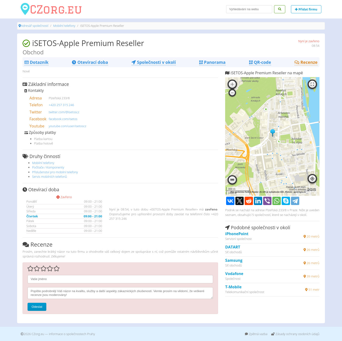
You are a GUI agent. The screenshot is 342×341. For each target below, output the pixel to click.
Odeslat (37, 306)
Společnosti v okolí (154, 62)
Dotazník (36, 62)
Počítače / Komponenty (48, 167)
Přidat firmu (306, 9)
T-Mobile (233, 287)
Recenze (306, 62)
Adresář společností (34, 25)
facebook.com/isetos (63, 119)
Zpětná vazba (256, 334)
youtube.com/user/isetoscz (67, 126)
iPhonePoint (236, 233)
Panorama (212, 62)
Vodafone (234, 273)
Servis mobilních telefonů (49, 176)
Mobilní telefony (64, 25)
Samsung (233, 260)
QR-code (260, 62)
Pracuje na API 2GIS (296, 187)
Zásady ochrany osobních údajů (295, 334)
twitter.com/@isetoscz (64, 112)
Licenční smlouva (297, 189)
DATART (232, 247)
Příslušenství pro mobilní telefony (55, 172)
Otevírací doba (90, 62)
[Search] (249, 9)
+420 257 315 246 (61, 105)
